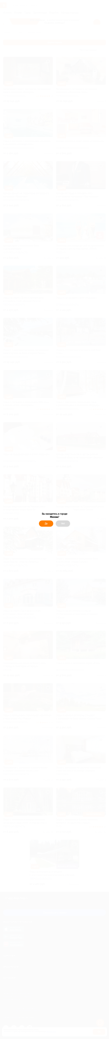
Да (46, 523)
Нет (63, 523)
